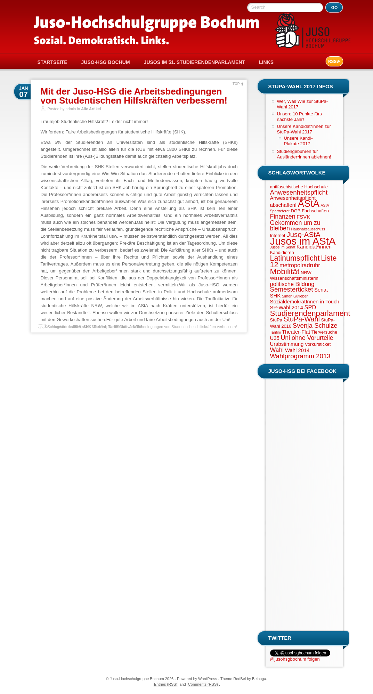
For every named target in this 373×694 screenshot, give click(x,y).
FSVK (303, 217)
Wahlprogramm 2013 (300, 356)
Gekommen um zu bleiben (295, 225)
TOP (236, 84)
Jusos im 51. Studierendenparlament (194, 62)
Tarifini (275, 332)
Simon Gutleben (295, 296)
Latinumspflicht (295, 258)
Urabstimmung (287, 344)
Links (266, 62)
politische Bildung (292, 284)
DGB (295, 210)
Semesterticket (291, 289)
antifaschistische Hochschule (299, 186)
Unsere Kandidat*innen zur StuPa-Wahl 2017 (304, 129)
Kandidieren (282, 252)
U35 (274, 338)
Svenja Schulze (315, 325)
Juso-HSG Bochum (105, 62)
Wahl (277, 349)
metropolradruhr (299, 265)
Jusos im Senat (282, 247)
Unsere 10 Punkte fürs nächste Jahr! (299, 116)
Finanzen (282, 216)
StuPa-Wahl (301, 319)
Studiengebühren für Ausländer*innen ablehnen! (304, 154)
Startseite (52, 62)
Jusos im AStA (303, 241)
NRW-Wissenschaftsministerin (294, 275)
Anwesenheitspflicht (299, 192)
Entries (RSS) (165, 684)
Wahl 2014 (297, 350)
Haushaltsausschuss (308, 229)
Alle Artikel (91, 109)
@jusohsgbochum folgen (295, 659)
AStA (308, 203)
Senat (321, 290)
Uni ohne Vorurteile (307, 337)
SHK (275, 296)
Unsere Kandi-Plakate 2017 (298, 141)
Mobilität (285, 271)
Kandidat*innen (314, 247)
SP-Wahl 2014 (286, 307)
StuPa (276, 319)
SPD (310, 307)
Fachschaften (315, 210)
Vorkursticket (318, 344)
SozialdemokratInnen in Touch (304, 301)
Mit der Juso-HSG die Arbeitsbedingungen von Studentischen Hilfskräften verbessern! (134, 96)
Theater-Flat (296, 332)
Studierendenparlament (310, 313)
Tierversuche (324, 332)
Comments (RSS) (203, 684)
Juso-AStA (303, 234)
